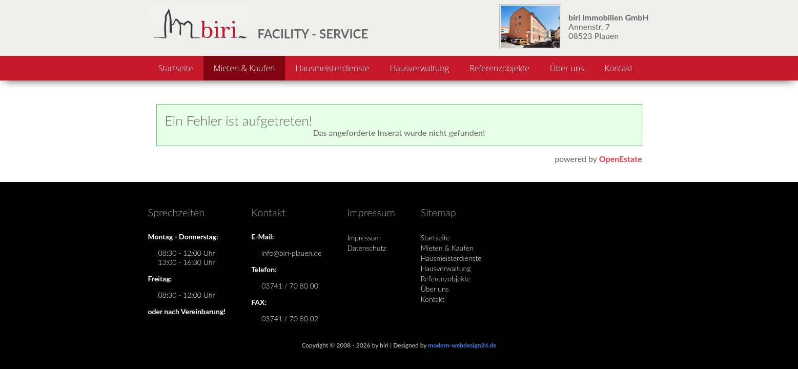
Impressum (364, 237)
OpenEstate (620, 158)
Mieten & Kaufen (244, 68)
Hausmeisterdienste (332, 68)
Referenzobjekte (499, 68)
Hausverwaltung (419, 68)
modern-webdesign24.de (462, 345)
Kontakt (619, 68)
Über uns (567, 68)
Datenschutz (366, 247)
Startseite (175, 68)
